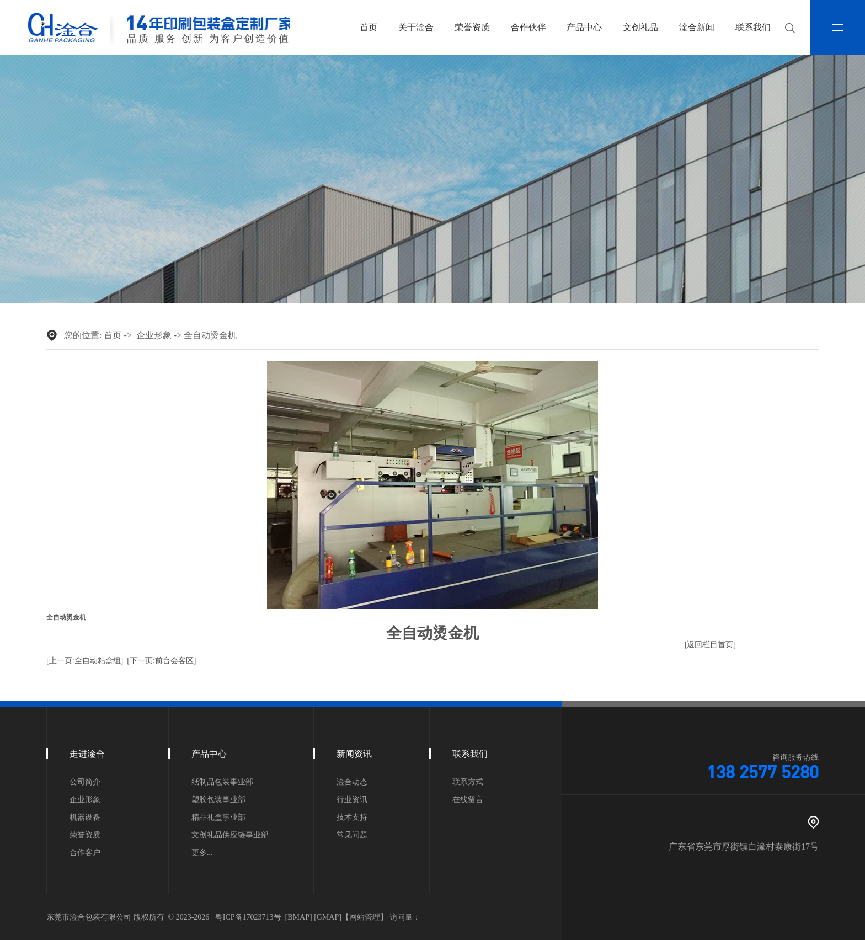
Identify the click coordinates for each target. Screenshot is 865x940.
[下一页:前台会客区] (161, 660)
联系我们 (753, 27)
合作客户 (85, 853)
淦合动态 (352, 782)
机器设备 (85, 817)
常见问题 (352, 835)
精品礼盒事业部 (218, 817)
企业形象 (154, 335)
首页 (368, 27)
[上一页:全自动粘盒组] (84, 660)
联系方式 (467, 782)
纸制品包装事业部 (222, 782)
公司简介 (85, 782)
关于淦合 (416, 27)
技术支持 (352, 817)
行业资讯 (352, 800)
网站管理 (364, 917)
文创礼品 (640, 27)
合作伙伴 (528, 27)
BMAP (298, 917)
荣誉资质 (472, 27)
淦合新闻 (696, 27)
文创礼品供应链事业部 (230, 835)
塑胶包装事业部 (218, 800)
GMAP (328, 917)
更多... (202, 853)
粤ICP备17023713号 (248, 917)
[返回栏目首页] (710, 644)
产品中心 (584, 27)
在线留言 (467, 800)
